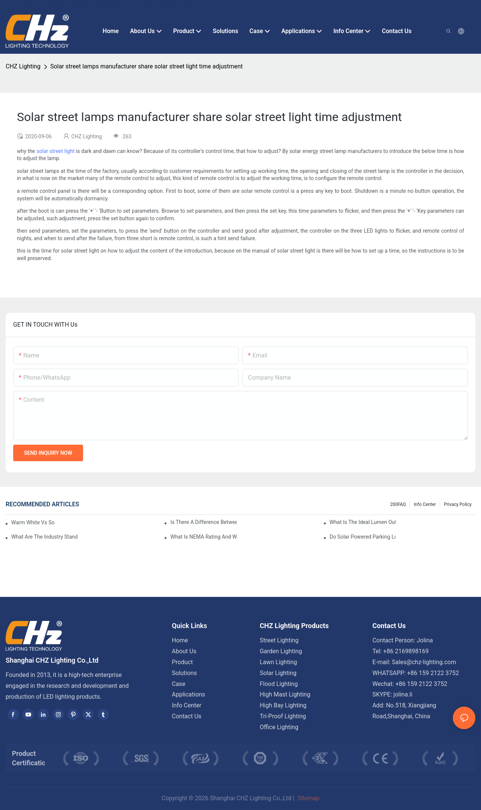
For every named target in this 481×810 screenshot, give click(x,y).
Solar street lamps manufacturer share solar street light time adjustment (146, 66)
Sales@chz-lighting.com (424, 662)
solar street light (55, 151)
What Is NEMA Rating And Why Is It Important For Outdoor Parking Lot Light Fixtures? (203, 537)
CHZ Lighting (23, 66)
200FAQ (398, 504)
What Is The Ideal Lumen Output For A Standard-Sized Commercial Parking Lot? (363, 522)
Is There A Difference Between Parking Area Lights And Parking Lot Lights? (203, 522)
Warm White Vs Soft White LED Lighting (32, 522)
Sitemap (307, 798)
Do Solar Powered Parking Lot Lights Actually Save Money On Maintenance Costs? (363, 537)
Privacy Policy (458, 504)
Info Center (425, 504)
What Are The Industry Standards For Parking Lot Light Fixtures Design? (44, 537)
